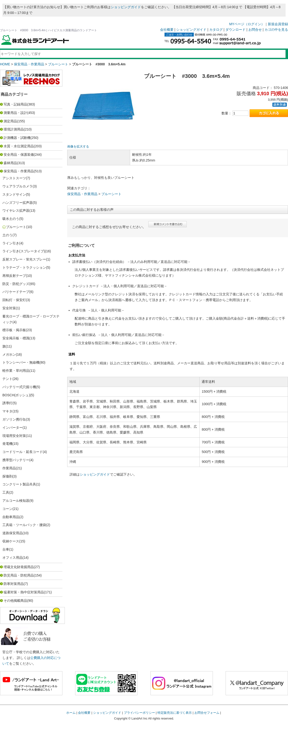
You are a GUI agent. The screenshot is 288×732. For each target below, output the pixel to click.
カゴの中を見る (276, 29)
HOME (5, 64)
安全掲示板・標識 (15, 338)
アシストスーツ (14, 178)
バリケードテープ (15, 292)
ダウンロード (235, 29)
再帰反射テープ (14, 276)
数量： (227, 113)
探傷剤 (7, 476)
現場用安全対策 (14, 436)
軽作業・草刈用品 (15, 370)
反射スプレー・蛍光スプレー (24, 259)
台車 (5, 549)
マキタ (7, 411)
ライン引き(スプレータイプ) (23, 251)
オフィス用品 (12, 557)
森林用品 (10, 163)
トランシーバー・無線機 (20, 362)
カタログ (216, 29)
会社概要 (167, 29)
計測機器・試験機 (17, 138)
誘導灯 (7, 403)
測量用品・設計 (15, 113)
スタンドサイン (14, 194)
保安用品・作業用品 (29, 64)
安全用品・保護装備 (19, 154)
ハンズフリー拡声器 (17, 203)
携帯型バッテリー (15, 460)
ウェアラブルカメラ (17, 186)
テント (7, 379)
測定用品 (10, 121)
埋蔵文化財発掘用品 (19, 567)
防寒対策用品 (14, 584)
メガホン (9, 354)
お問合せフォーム (206, 712)
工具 (5, 492)
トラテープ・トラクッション (24, 267)
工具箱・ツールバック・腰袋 (24, 525)
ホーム (71, 712)
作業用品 (9, 468)
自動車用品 (10, 517)
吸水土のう (10, 219)
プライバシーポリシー (139, 712)
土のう (7, 235)
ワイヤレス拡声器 (15, 210)
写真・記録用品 (15, 104)
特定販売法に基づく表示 (174, 712)
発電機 (7, 444)
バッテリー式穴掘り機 (19, 387)
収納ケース (10, 541)
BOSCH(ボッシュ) (16, 395)
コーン (7, 509)
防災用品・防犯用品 (19, 575)
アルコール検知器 (15, 500)
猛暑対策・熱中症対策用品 (24, 592)
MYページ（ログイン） (246, 24)
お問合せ (255, 29)
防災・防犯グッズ (15, 284)
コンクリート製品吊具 (19, 484)
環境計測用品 (14, 129)
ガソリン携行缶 (14, 419)
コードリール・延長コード (22, 452)
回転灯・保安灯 (14, 300)
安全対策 (9, 308)
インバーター (12, 427)
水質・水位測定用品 (19, 146)
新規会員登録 (278, 24)
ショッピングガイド (126, 7)
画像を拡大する (78, 146)
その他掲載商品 (15, 600)
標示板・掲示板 (14, 330)
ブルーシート (58, 64)
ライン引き (10, 243)
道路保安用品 (12, 533)
